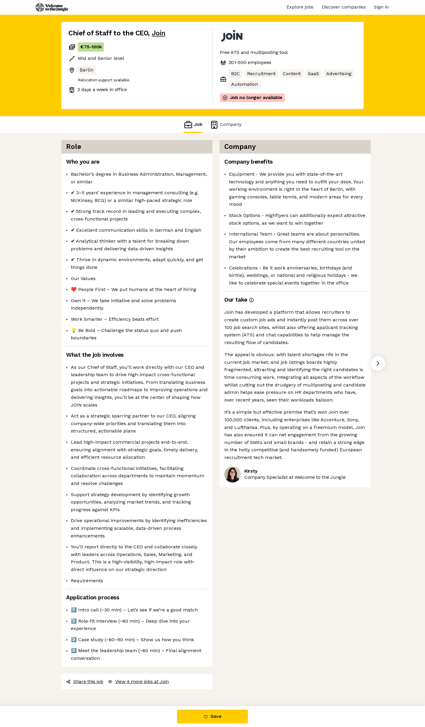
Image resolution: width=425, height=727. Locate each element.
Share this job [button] (84, 681)
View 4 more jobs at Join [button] (138, 681)
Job (193, 124)
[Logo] (52, 7)
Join (159, 33)
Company (225, 124)
